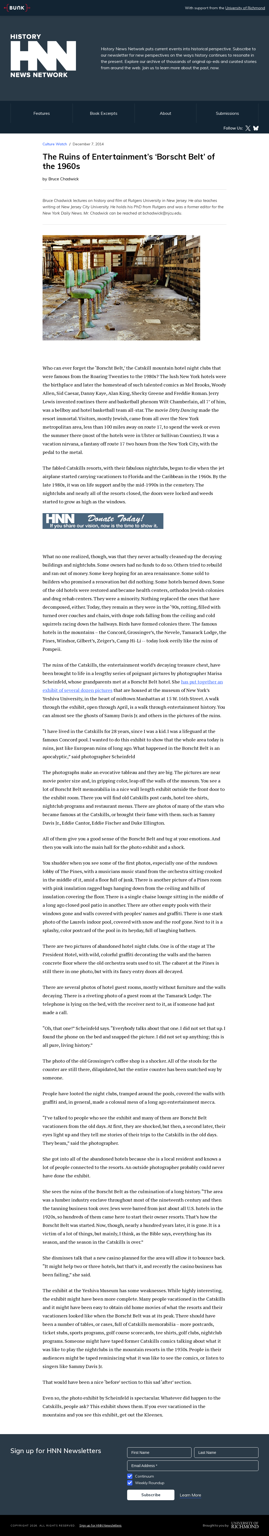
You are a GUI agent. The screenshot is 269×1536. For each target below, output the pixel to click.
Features (41, 113)
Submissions (227, 113)
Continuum (144, 1476)
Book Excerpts (103, 113)
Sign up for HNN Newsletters (100, 1525)
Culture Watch (55, 144)
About (165, 113)
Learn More (190, 1495)
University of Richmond (245, 8)
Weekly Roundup (149, 1482)
